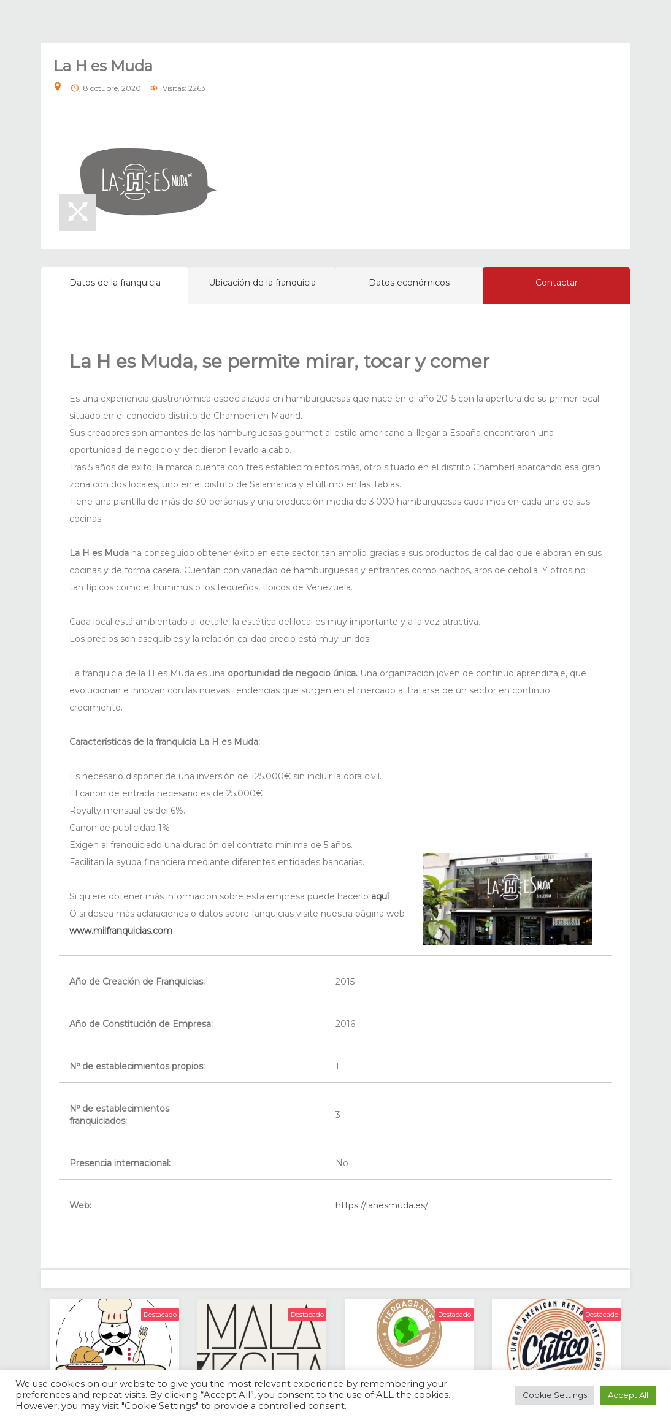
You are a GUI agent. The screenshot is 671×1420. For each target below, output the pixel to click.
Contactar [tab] (556, 282)
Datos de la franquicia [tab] (115, 282)
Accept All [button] (628, 1395)
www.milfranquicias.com (120, 930)
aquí (380, 896)
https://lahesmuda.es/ (382, 1205)
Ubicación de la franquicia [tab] (262, 282)
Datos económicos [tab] (409, 282)
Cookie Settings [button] (555, 1395)
